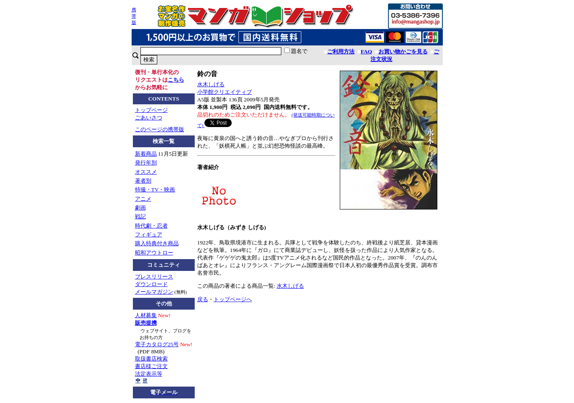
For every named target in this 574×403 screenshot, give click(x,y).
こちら (176, 80)
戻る (202, 299)
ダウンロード (151, 284)
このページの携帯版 (159, 129)
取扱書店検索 (151, 358)
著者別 (143, 181)
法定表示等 (148, 374)
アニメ (143, 199)
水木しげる (211, 84)
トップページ (151, 110)
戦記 (140, 216)
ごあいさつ (148, 117)
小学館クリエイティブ (224, 92)
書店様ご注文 (151, 366)
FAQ (366, 51)
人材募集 (146, 315)
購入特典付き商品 (157, 243)
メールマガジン (154, 292)
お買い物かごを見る (403, 51)
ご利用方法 (340, 51)
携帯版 (134, 16)
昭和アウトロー (154, 252)
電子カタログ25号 (157, 344)
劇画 (140, 207)
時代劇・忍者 (151, 226)
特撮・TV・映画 (155, 189)
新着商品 (146, 154)
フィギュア (148, 234)
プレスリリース (154, 276)
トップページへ (233, 299)
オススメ (146, 172)
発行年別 (146, 162)
